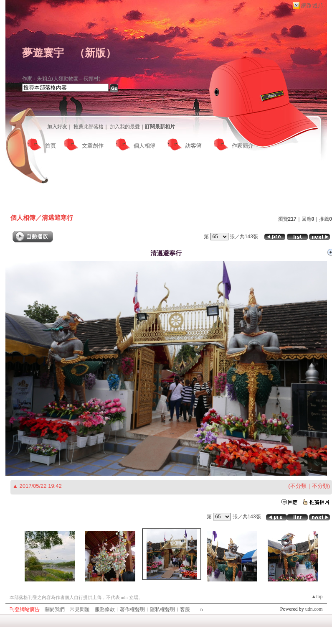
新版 (95, 53)
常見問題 (80, 609)
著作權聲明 (132, 609)
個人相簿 (144, 146)
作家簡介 (242, 146)
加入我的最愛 (125, 127)
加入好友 (57, 127)
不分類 (298, 486)
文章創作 (93, 146)
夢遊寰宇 (43, 53)
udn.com (314, 609)
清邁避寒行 (57, 217)
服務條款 (105, 609)
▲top (316, 596)
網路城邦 (312, 6)
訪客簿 (193, 146)
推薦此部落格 (88, 127)
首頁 (50, 146)
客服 (185, 609)
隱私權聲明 (162, 609)
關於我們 (55, 609)
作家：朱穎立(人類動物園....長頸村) (61, 79)
